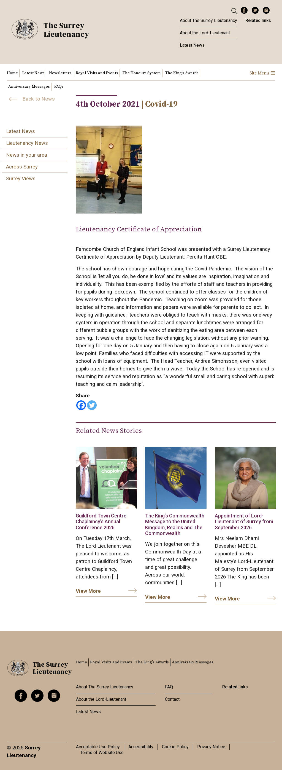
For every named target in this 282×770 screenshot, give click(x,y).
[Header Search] (235, 11)
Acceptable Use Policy (98, 746)
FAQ (169, 686)
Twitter (255, 10)
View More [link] (88, 591)
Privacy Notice (211, 746)
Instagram (266, 10)
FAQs (59, 86)
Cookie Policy (175, 746)
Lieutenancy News (27, 143)
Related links (258, 20)
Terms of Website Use (102, 752)
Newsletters (60, 73)
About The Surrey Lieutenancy (208, 20)
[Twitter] (92, 405)
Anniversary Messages (29, 86)
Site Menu (262, 73)
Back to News (39, 99)
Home (12, 73)
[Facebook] (81, 405)
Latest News (192, 45)
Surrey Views (21, 179)
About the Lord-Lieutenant (205, 32)
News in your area (26, 155)
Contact (172, 699)
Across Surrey (22, 167)
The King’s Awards (182, 73)
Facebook (244, 10)
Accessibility (140, 746)
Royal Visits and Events (97, 73)
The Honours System (142, 73)
